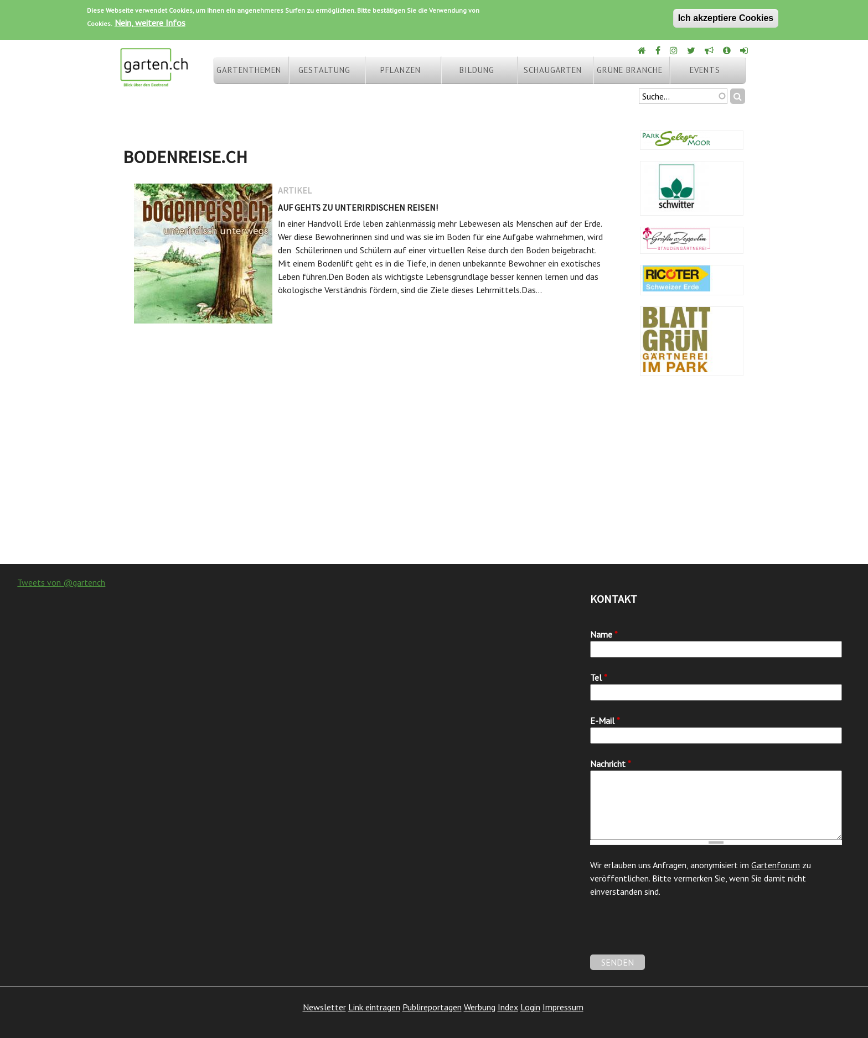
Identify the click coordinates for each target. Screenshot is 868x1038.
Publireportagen (432, 1007)
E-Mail (605, 720)
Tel (598, 677)
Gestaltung (324, 70)
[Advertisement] (434, 475)
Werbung (479, 1007)
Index (508, 1007)
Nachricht (610, 763)
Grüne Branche (630, 70)
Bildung (476, 70)
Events (705, 70)
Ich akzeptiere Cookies (726, 18)
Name (604, 634)
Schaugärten (553, 70)
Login (530, 1007)
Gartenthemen (248, 70)
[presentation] (674, 932)
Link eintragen (374, 1007)
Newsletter (324, 1007)
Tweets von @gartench (61, 582)
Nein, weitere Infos (150, 22)
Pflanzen (400, 70)
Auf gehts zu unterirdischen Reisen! (358, 207)
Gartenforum (775, 864)
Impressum (562, 1007)
